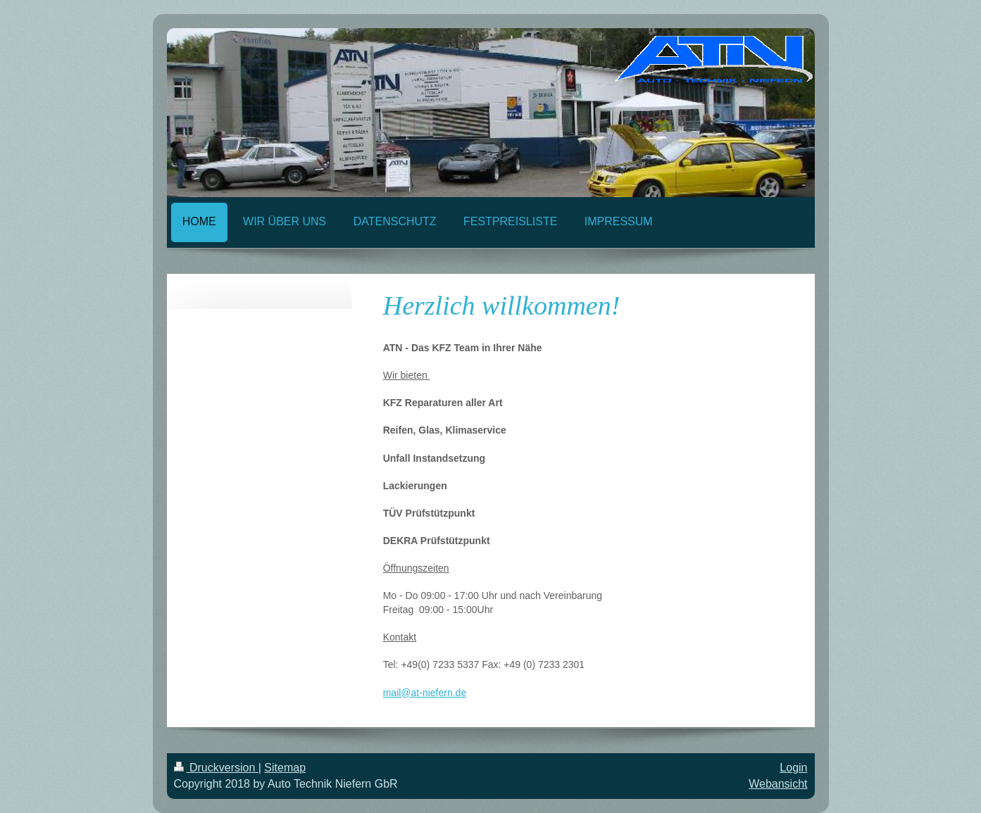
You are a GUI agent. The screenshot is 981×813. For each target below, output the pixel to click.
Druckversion (216, 768)
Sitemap (285, 768)
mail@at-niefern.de (425, 692)
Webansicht (778, 784)
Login (793, 768)
